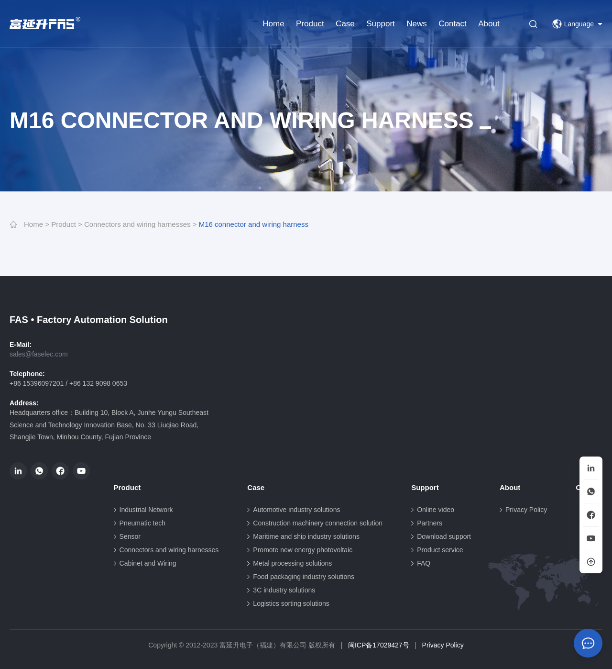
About (488, 23)
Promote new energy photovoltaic (302, 550)
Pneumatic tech (143, 523)
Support (380, 23)
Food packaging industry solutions (303, 576)
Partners (429, 523)
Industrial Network (146, 509)
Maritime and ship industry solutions (306, 536)
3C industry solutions (284, 590)
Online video (435, 509)
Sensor (130, 536)
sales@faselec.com (39, 354)
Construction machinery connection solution (317, 523)
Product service (440, 550)
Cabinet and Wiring (148, 563)
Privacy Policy (526, 509)
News (416, 23)
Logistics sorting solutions (291, 603)
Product (310, 23)
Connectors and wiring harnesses (137, 224)
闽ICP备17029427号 (378, 645)
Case (345, 23)
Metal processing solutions (292, 563)
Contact (452, 23)
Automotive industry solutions (296, 509)
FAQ (423, 563)
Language (573, 24)
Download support (444, 536)
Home (273, 23)
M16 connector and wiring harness (253, 224)
